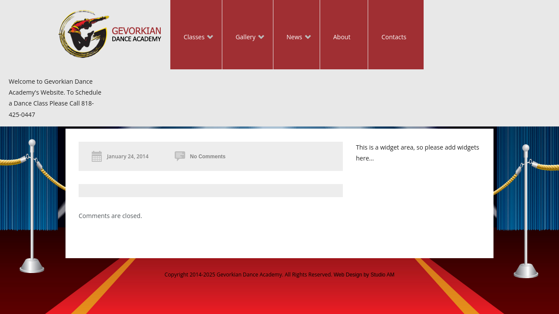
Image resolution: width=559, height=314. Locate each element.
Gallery (243, 38)
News (292, 38)
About (341, 37)
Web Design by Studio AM (364, 275)
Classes (191, 38)
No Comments (207, 157)
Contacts (393, 37)
